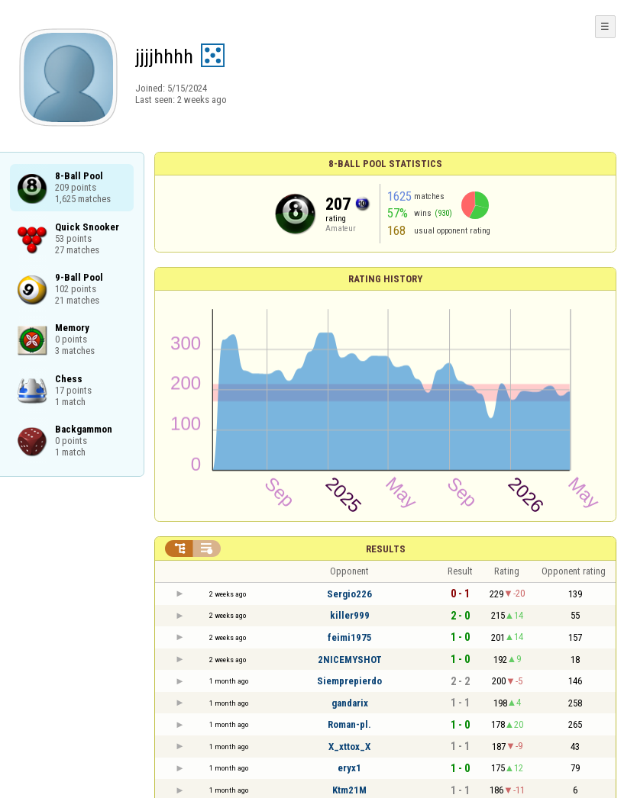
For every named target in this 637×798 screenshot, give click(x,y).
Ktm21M (349, 790)
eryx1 (349, 768)
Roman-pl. (349, 724)
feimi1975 (350, 637)
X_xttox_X (349, 746)
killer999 (350, 615)
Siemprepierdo (349, 681)
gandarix (349, 703)
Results (386, 549)
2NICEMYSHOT (350, 659)
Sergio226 (349, 594)
